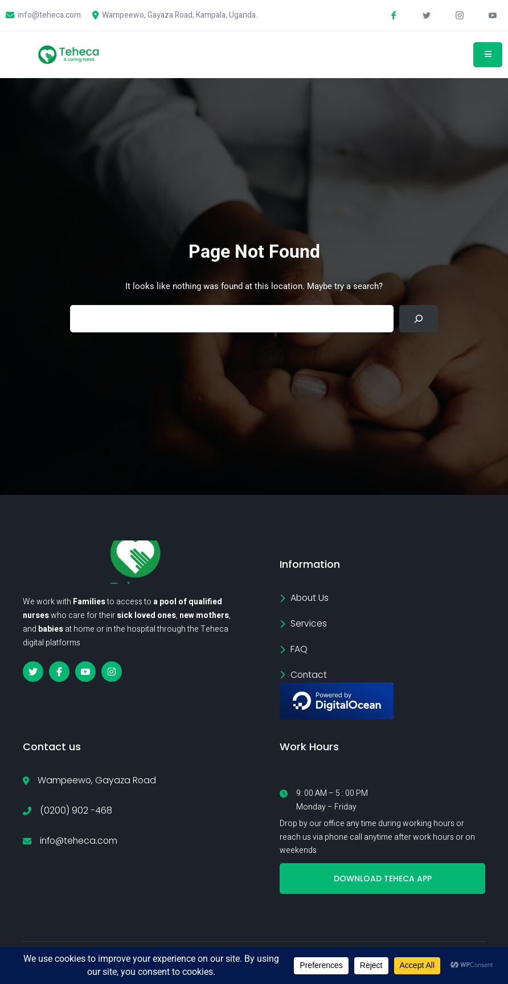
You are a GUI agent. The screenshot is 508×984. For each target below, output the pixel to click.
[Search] (418, 321)
